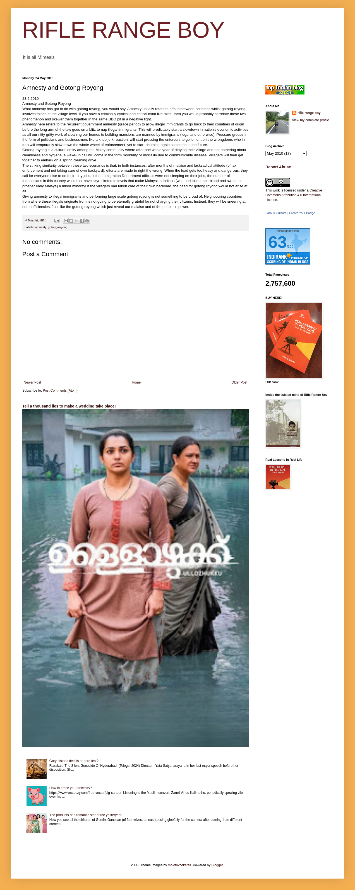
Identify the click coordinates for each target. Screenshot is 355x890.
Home (136, 382)
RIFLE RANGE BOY (123, 30)
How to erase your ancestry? (70, 788)
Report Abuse (278, 167)
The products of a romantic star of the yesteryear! (86, 815)
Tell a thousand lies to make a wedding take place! (69, 406)
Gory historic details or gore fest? (74, 761)
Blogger (217, 865)
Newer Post (32, 382)
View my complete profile (310, 120)
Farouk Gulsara (276, 213)
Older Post (239, 382)
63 (277, 242)
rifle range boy (309, 113)
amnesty (40, 227)
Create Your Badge (302, 213)
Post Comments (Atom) (60, 390)
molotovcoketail (179, 865)
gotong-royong (58, 227)
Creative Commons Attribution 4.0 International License (293, 195)
